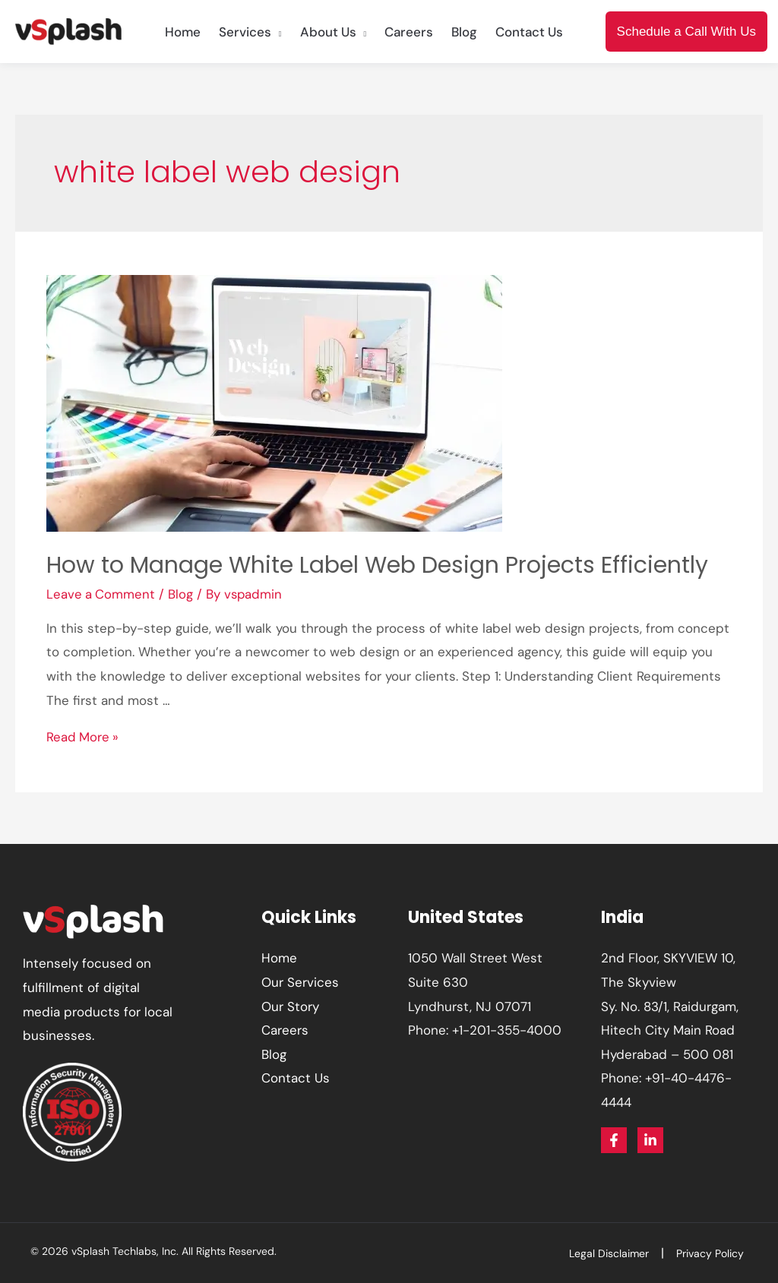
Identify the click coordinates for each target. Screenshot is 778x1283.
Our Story (290, 1006)
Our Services (300, 982)
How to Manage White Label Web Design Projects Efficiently (377, 565)
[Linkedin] (650, 1140)
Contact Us (295, 1078)
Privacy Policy (714, 1253)
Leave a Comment (101, 594)
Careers (284, 1030)
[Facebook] (614, 1140)
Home (279, 958)
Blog (181, 594)
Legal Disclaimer (617, 1253)
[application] (276, 32)
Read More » (83, 736)
